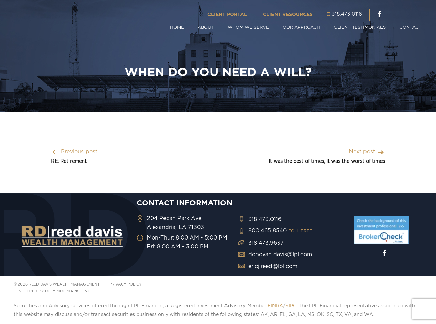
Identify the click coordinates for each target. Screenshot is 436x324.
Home (177, 27)
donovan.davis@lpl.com (280, 254)
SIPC (290, 305)
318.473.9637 (266, 243)
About (206, 27)
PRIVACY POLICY (125, 284)
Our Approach (301, 27)
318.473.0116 (347, 13)
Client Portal (227, 14)
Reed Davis (73, 21)
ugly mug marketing (68, 291)
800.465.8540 (280, 230)
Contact (410, 27)
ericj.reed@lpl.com (272, 266)
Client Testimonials (360, 27)
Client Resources (288, 14)
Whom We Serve (248, 27)
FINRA (275, 305)
